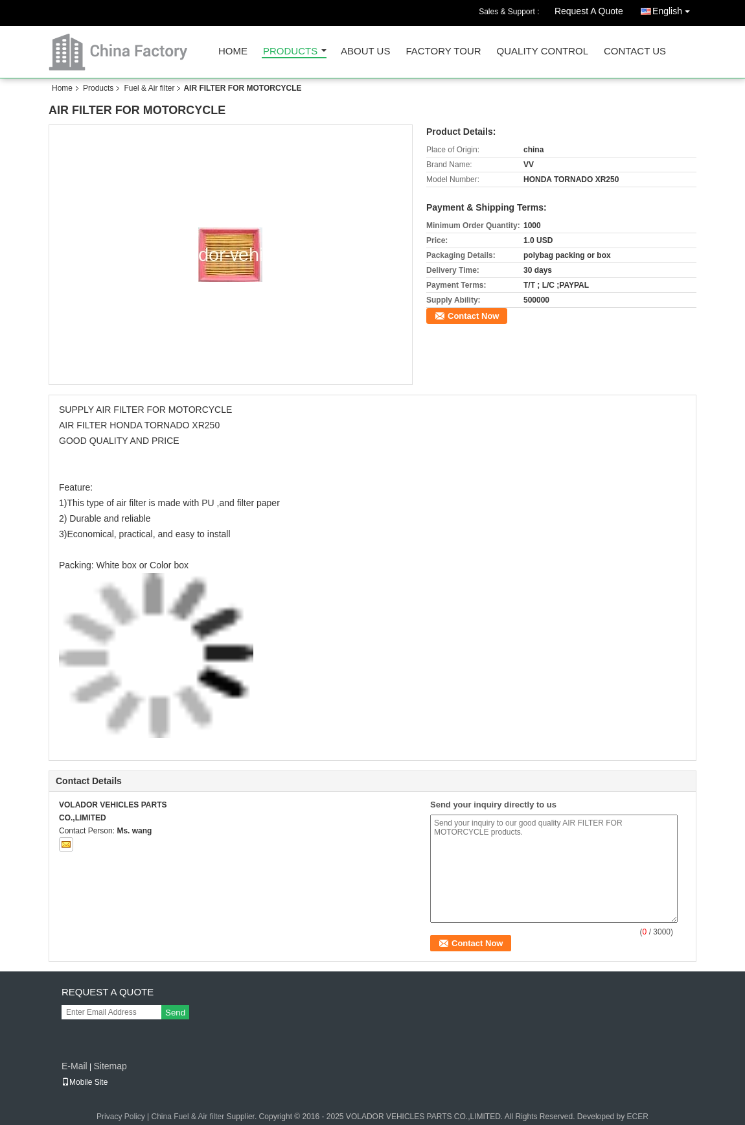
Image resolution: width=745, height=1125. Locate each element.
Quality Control (542, 51)
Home (232, 51)
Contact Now (473, 316)
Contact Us (635, 51)
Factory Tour (443, 51)
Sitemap (109, 1066)
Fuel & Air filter (149, 88)
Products (290, 51)
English (674, 8)
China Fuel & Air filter (188, 1116)
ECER (637, 1116)
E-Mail (74, 1066)
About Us (365, 51)
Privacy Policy (121, 1116)
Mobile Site (85, 1082)
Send (175, 1012)
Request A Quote (589, 11)
